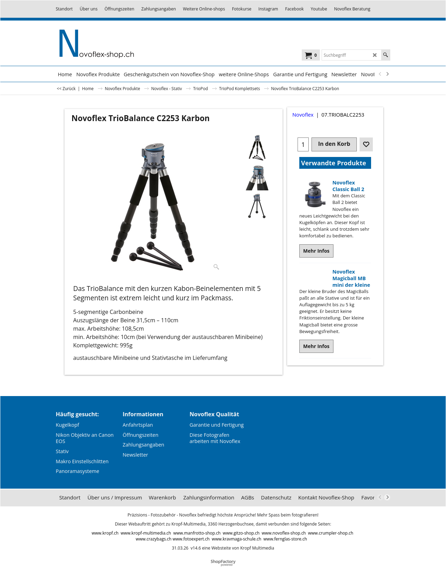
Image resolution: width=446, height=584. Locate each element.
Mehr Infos (316, 250)
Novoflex (303, 114)
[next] (387, 74)
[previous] (380, 74)
